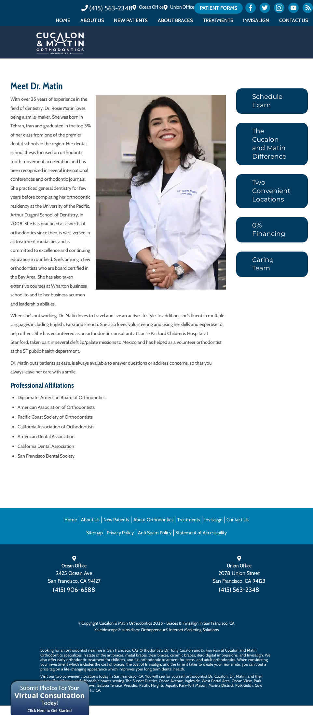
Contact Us (293, 20)
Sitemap (94, 533)
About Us (92, 20)
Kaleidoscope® (107, 629)
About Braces (175, 20)
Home (63, 20)
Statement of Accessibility (201, 533)
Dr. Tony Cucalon (178, 650)
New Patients (131, 20)
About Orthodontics (153, 520)
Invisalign (256, 20)
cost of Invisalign (147, 664)
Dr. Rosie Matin (210, 650)
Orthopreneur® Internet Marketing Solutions (180, 629)
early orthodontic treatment (80, 659)
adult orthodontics (219, 659)
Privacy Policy (120, 533)
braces (118, 655)
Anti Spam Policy (154, 533)
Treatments (218, 20)
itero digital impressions (217, 655)
